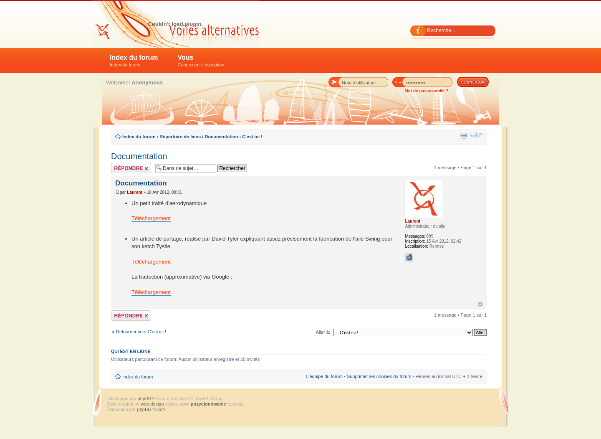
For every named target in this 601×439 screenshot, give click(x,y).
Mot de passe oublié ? (426, 91)
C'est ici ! (252, 136)
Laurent (134, 192)
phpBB (145, 398)
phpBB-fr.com (151, 409)
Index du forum (134, 60)
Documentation (139, 156)
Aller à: (323, 332)
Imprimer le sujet (463, 135)
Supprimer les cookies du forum (379, 376)
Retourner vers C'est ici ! (141, 331)
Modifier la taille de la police (476, 135)
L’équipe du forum (324, 376)
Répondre (131, 168)
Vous (201, 60)
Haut (480, 304)
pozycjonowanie (208, 403)
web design (153, 403)
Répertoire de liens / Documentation (198, 136)
